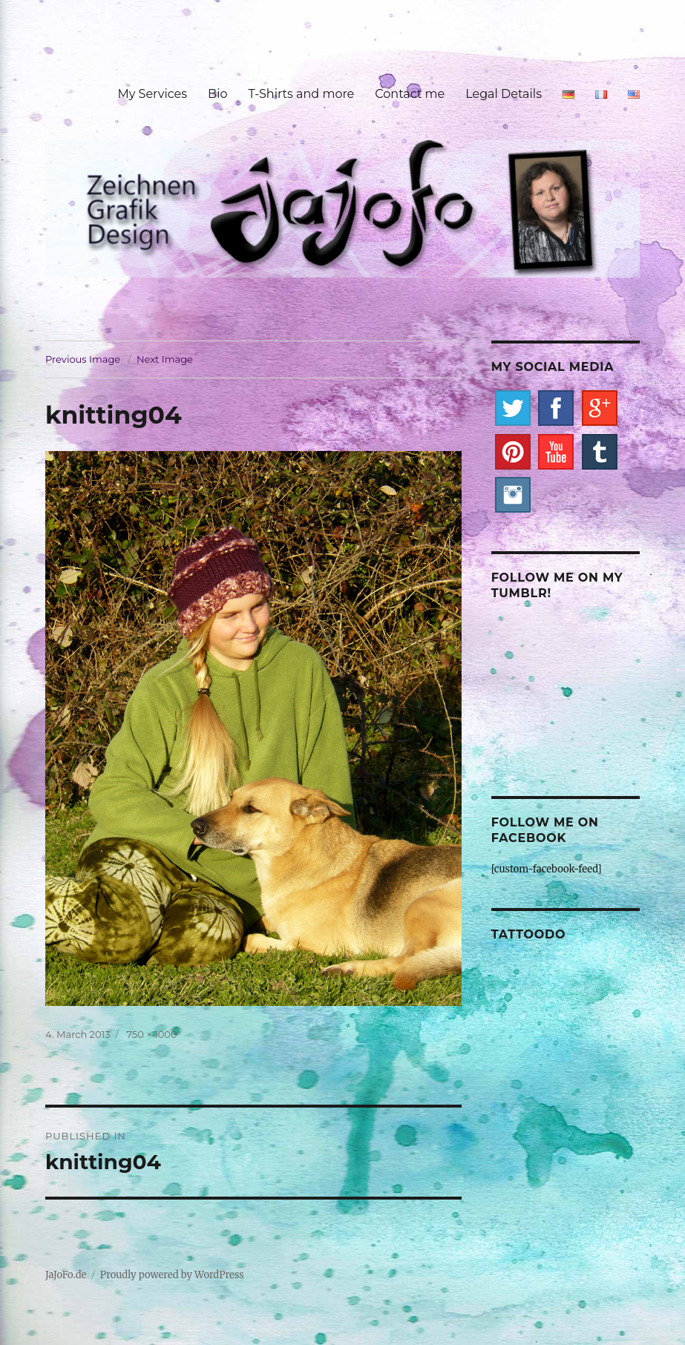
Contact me (410, 94)
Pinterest (513, 452)
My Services (152, 94)
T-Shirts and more (302, 94)
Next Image (165, 359)
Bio (217, 94)
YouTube (556, 452)
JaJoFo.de (65, 1275)
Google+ (599, 408)
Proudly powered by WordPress (172, 1275)
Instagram (513, 495)
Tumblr (599, 452)
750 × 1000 (151, 1034)
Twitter (513, 408)
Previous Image (82, 359)
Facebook (556, 408)
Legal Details (503, 94)
